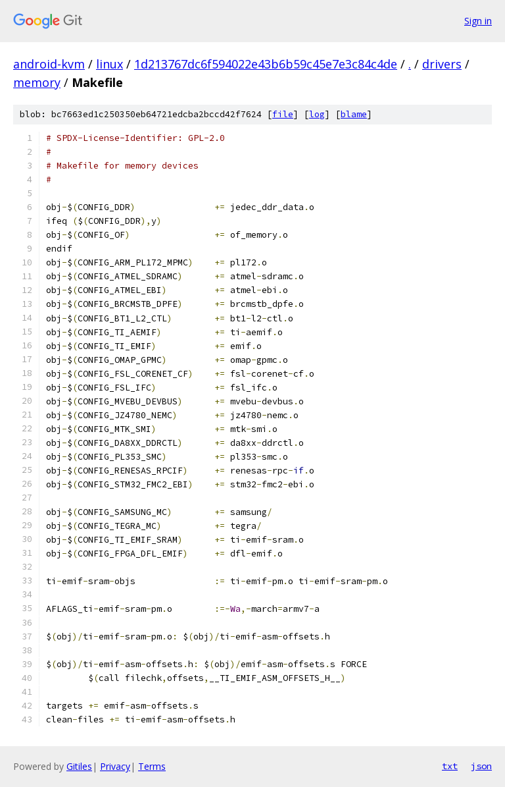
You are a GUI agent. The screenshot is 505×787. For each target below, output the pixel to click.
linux (109, 64)
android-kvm (49, 64)
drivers (442, 64)
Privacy (115, 766)
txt (450, 766)
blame (354, 114)
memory (36, 82)
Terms (152, 766)
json (481, 766)
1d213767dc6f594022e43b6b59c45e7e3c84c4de (265, 64)
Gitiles (79, 766)
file (282, 114)
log (317, 114)
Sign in (478, 20)
